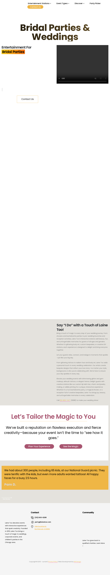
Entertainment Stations (38, 3)
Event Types (62, 3)
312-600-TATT (65, 400)
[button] (55, 498)
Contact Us (35, 7)
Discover (79, 3)
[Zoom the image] (13, 550)
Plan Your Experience (39, 446)
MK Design (77, 562)
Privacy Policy (52, 562)
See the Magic (70, 446)
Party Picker (95, 3)
